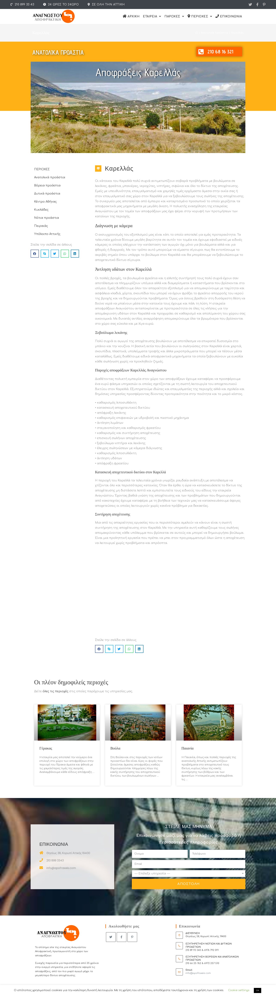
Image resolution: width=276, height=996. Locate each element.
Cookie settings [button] (238, 990)
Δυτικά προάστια (47, 193)
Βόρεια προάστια (47, 185)
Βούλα (115, 748)
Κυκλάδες (41, 209)
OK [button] (257, 990)
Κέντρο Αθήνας (45, 201)
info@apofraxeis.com (198, 973)
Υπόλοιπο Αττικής (47, 234)
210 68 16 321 (220, 51)
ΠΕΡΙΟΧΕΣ (42, 169)
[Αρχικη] (196, 32)
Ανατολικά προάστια (49, 177)
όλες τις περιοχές (55, 691)
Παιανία (187, 748)
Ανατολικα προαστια (58, 52)
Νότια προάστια (46, 217)
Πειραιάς (41, 226)
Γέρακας (45, 748)
